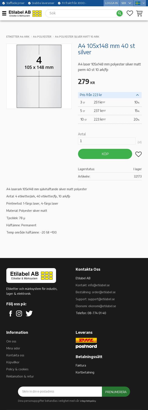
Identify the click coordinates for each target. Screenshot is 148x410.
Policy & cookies (17, 369)
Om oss (11, 341)
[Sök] (119, 13)
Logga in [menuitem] (111, 3)
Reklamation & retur (20, 376)
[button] (6, 13)
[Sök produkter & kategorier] (80, 13)
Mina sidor (13, 348)
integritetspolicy (88, 400)
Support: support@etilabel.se (95, 299)
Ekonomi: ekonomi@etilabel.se (96, 306)
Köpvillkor (12, 362)
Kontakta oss (15, 355)
